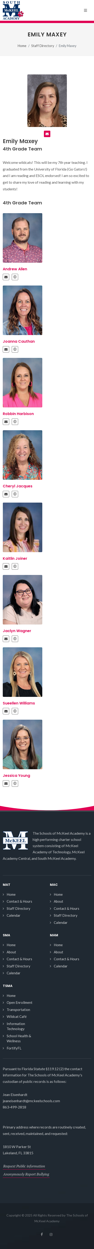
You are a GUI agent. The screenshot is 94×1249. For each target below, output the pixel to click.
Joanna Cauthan (19, 341)
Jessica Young (16, 775)
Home (22, 46)
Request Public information (24, 1166)
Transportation (18, 1009)
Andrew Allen (15, 269)
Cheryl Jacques (17, 486)
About (58, 901)
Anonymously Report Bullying (26, 1174)
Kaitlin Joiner (15, 558)
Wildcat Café (17, 1016)
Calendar (13, 915)
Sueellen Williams (19, 703)
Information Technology (16, 1026)
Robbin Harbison (18, 413)
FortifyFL (14, 1048)
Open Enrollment (19, 1002)
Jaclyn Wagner (17, 630)
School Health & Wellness (19, 1038)
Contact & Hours (19, 901)
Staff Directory (42, 46)
